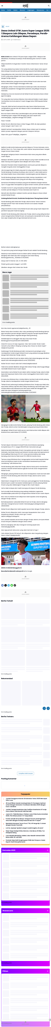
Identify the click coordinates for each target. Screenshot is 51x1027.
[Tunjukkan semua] (48, 850)
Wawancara (40, 10)
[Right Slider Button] (49, 10)
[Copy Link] (15, 585)
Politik (9, 10)
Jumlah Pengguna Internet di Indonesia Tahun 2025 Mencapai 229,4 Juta (26, 799)
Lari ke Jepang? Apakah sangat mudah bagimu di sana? (24, 828)
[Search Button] (48, 5)
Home (3, 10)
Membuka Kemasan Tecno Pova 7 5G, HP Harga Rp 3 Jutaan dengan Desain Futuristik (26, 824)
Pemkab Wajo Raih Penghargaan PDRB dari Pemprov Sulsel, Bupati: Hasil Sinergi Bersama (25, 841)
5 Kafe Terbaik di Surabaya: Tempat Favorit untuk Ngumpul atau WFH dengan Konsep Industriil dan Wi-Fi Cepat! (25, 819)
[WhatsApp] (12, 585)
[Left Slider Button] (44, 708)
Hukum (15, 10)
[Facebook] (2, 585)
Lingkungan (30, 10)
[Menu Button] (2, 5)
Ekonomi (22, 10)
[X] (5, 585)
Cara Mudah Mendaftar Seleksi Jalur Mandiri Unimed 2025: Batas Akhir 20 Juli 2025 (25, 836)
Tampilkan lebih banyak (25, 773)
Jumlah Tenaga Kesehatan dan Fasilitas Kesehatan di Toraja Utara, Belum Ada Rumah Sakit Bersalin (26, 810)
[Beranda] (2, 26)
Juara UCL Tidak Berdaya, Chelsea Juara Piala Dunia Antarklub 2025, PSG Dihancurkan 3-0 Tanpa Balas (27, 815)
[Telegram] (8, 585)
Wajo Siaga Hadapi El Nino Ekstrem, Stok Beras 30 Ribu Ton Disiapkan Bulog (25, 832)
